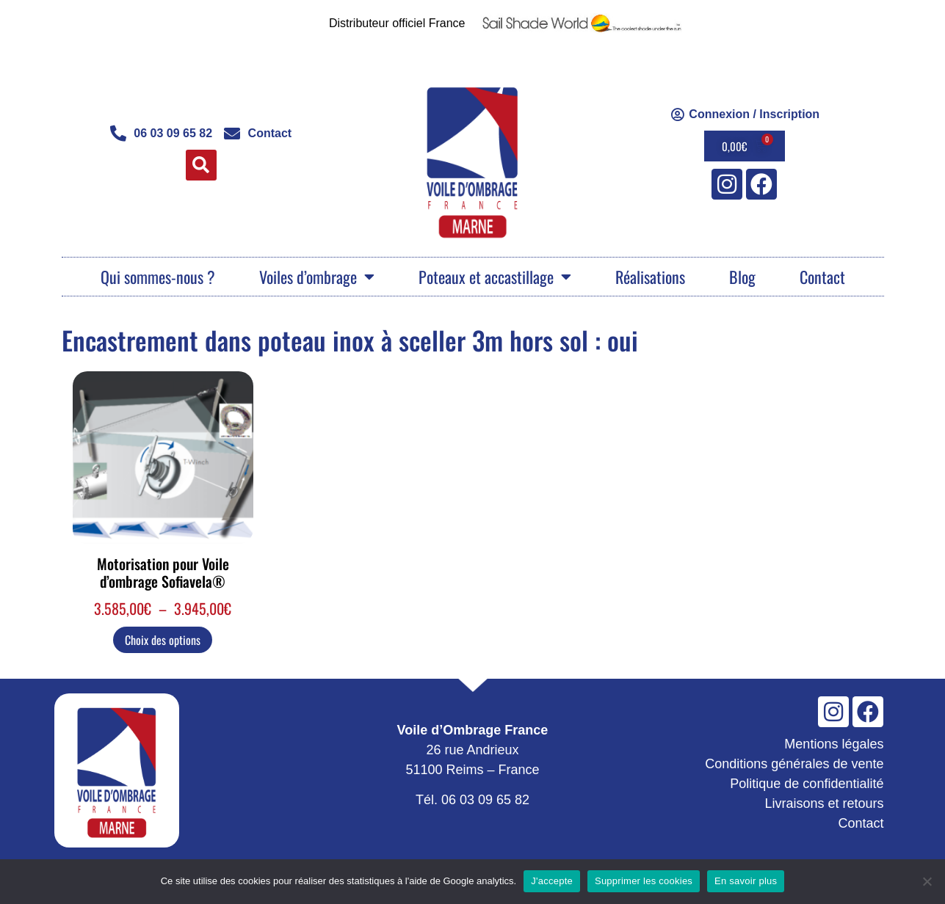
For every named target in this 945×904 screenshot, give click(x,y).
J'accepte (552, 880)
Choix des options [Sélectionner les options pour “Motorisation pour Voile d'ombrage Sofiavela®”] (162, 640)
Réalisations (650, 276)
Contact (822, 276)
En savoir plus (745, 880)
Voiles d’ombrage (316, 276)
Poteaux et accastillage (495, 276)
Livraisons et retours (823, 803)
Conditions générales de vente (794, 764)
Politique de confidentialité (806, 783)
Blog (742, 276)
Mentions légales (833, 744)
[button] (201, 165)
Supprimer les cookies (643, 880)
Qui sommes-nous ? (158, 276)
